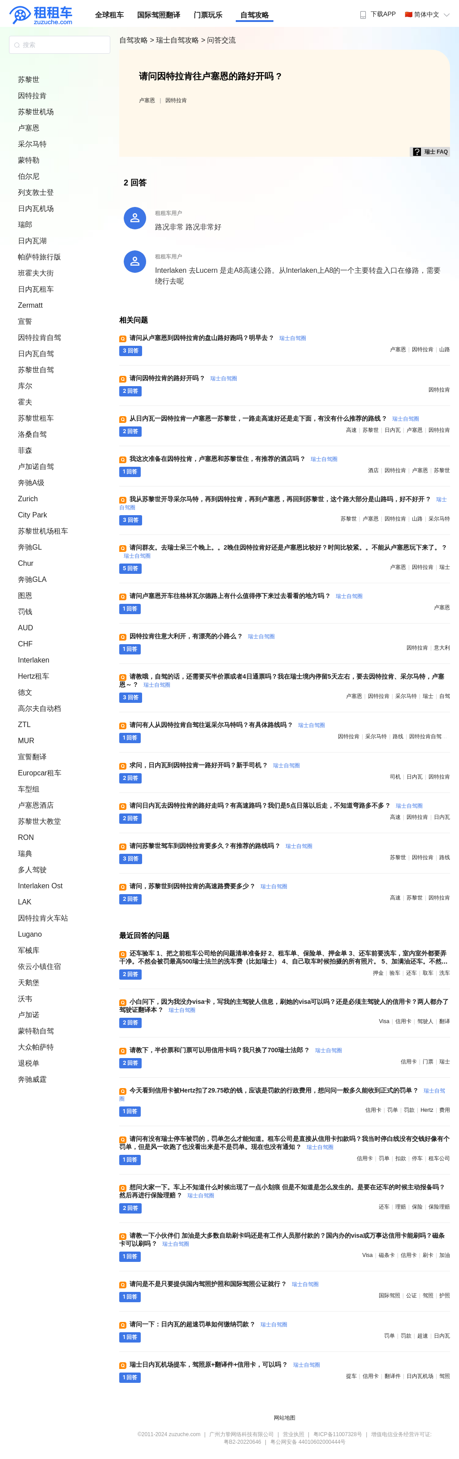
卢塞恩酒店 (36, 805)
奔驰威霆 (32, 1079)
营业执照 (293, 1434)
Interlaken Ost (40, 886)
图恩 (25, 595)
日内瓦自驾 (36, 353)
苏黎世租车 (36, 418)
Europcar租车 (39, 773)
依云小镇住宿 (39, 966)
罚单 (392, 1110)
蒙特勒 (28, 160)
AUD (25, 628)
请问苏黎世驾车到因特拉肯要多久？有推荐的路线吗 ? (221, 845)
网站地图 (284, 1418)
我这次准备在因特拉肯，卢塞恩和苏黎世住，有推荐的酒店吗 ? (234, 458)
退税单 (28, 1063)
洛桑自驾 (32, 434)
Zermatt (30, 305)
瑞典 (25, 853)
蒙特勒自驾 (36, 1031)
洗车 (444, 973)
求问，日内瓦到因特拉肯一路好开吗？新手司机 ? (215, 765)
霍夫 (25, 402)
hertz (426, 1110)
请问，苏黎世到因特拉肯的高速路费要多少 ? (208, 886)
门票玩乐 (208, 15)
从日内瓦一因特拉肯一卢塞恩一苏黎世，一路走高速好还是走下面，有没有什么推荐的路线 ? (274, 418)
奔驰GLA (32, 579)
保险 (417, 1207)
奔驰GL (30, 547)
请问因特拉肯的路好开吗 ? (183, 378)
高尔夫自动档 (39, 708)
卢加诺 (28, 1015)
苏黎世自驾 (36, 370)
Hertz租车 (33, 676)
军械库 (28, 950)
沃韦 (25, 999)
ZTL (24, 724)
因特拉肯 (32, 95)
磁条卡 (387, 1255)
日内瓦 (393, 430)
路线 (398, 736)
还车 (411, 973)
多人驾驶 (32, 870)
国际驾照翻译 (158, 15)
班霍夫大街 (36, 273)
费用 (444, 1110)
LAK (24, 902)
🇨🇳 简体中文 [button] (428, 14)
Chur (26, 563)
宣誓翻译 (32, 757)
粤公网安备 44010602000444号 (308, 1442)
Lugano (30, 934)
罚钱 (25, 611)
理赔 (400, 1207)
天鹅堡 (28, 982)
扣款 (400, 1158)
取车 (428, 973)
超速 (422, 1336)
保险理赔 (439, 1207)
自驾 (444, 696)
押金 (378, 973)
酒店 (373, 470)
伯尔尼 (28, 176)
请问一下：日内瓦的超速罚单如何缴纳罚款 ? (208, 1324)
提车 (351, 1376)
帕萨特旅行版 (39, 257)
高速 (351, 430)
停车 (417, 1158)
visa (384, 1021)
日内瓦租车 (36, 289)
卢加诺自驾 (36, 466)
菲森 (25, 450)
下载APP (377, 13)
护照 (444, 1295)
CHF (25, 644)
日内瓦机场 (36, 208)
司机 (395, 777)
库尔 (25, 386)
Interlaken (33, 660)
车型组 (28, 789)
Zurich (28, 499)
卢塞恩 (28, 128)
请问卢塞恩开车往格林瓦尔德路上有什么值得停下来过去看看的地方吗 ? (246, 595)
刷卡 (428, 1255)
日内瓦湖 (32, 241)
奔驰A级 (31, 482)
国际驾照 (389, 1295)
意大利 (442, 648)
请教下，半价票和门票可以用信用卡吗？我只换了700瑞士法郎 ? (236, 1050)
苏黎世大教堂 (39, 821)
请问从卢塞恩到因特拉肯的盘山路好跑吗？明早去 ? (218, 337)
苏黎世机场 (36, 112)
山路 (444, 349)
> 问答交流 (218, 40)
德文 (25, 692)
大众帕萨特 (36, 1047)
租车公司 (439, 1158)
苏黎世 (28, 79)
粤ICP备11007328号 (337, 1434)
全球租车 (109, 15)
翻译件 (393, 1376)
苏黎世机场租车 (43, 531)
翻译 (444, 1021)
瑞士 (444, 567)
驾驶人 (425, 1021)
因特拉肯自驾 (39, 337)
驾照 (428, 1295)
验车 (395, 973)
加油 (444, 1255)
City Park (32, 515)
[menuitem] (376, 11)
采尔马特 (32, 144)
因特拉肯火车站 (43, 918)
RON (26, 837)
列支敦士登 (36, 192)
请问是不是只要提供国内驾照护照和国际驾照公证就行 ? (224, 1283)
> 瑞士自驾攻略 (175, 40)
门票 (428, 1062)
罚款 (409, 1110)
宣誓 (25, 321)
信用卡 (403, 1021)
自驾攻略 (254, 15)
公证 (411, 1295)
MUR (26, 741)
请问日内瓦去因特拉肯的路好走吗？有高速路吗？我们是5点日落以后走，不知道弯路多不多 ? (276, 805)
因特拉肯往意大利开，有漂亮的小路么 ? (202, 636)
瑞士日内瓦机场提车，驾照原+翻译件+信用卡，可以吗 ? (225, 1364)
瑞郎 (25, 224)
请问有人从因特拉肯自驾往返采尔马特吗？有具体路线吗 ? (227, 724)
